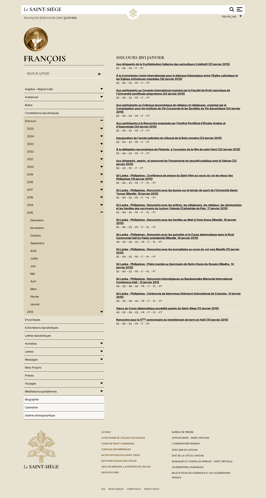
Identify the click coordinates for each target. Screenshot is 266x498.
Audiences (31, 97)
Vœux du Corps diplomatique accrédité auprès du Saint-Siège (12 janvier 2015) (167, 308)
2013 (30, 312)
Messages (31, 359)
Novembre (37, 228)
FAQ (103, 489)
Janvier (35, 304)
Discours (48, 18)
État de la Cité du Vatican (188, 455)
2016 (30, 197)
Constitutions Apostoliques (42, 113)
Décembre (37, 220)
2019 (30, 174)
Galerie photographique (40, 415)
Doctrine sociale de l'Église (119, 460)
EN (124, 68)
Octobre (35, 235)
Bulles (28, 105)
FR (130, 68)
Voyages (30, 383)
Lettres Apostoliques (38, 335)
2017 (30, 189)
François (32, 18)
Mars (33, 289)
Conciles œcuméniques (116, 449)
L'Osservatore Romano (186, 443)
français (229, 17)
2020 (30, 166)
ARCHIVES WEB (110, 472)
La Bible (106, 432)
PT (142, 68)
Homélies (31, 343)
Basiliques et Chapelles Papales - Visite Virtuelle (202, 461)
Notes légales (116, 489)
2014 (30, 205)
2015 (60, 18)
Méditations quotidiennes (41, 391)
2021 (30, 159)
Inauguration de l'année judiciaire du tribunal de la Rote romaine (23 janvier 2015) (169, 138)
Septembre (37, 243)
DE (117, 68)
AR (117, 241)
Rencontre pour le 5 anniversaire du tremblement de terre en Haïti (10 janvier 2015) (172, 319)
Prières (29, 375)
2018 (30, 182)
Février (34, 296)
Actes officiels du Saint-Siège (120, 455)
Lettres (29, 351)
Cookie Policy (134, 489)
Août (33, 250)
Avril (33, 281)
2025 (30, 128)
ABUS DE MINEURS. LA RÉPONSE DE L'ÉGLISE (126, 466)
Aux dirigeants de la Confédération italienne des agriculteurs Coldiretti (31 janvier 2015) (173, 64)
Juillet (34, 258)
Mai (32, 273)
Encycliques (32, 319)
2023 (30, 144)
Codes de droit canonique (117, 443)
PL (148, 182)
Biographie (64, 74)
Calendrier (31, 407)
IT (136, 68)
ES (130, 82)
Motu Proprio (33, 367)
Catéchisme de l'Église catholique (123, 437)
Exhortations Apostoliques (41, 327)
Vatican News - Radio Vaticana (190, 437)
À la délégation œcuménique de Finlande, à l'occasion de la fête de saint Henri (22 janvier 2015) (178, 149)
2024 (30, 136)
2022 (30, 151)
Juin (33, 266)
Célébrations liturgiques (187, 467)
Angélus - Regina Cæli (39, 89)
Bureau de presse (182, 432)
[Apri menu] (239, 9)
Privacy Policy (151, 489)
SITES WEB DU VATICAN (185, 449)
